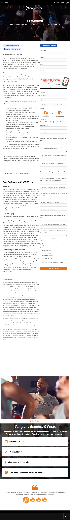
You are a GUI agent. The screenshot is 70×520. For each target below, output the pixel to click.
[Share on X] (66, 3)
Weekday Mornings (46, 248)
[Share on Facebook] (61, 2)
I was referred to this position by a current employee (51, 263)
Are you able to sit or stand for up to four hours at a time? (53, 139)
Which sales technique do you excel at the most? (53, 187)
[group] (35, 397)
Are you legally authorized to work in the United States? (52, 216)
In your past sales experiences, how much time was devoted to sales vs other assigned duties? (53, 179)
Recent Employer (44, 132)
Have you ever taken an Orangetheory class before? (53, 224)
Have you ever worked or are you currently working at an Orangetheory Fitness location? (53, 147)
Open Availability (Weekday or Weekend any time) (52, 244)
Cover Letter (43, 119)
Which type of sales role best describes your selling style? (53, 156)
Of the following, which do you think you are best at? (52, 164)
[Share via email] (68, 2)
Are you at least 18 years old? (48, 209)
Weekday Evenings (45, 253)
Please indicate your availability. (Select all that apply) (52, 239)
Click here (30, 267)
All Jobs (4, 2)
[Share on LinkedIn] (63, 2)
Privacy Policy (48, 87)
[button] (30, 421)
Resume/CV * (43, 108)
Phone (42, 71)
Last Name (43, 57)
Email (41, 64)
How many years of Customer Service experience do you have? (53, 194)
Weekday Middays (45, 250)
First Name (43, 50)
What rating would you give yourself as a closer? (52, 172)
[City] (53, 99)
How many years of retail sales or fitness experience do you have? (53, 231)
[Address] (53, 95)
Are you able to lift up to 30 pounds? (49, 202)
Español (56, 2)
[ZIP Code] (61, 104)
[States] (46, 104)
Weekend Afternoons (46, 255)
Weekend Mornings (46, 258)
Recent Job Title (44, 125)
